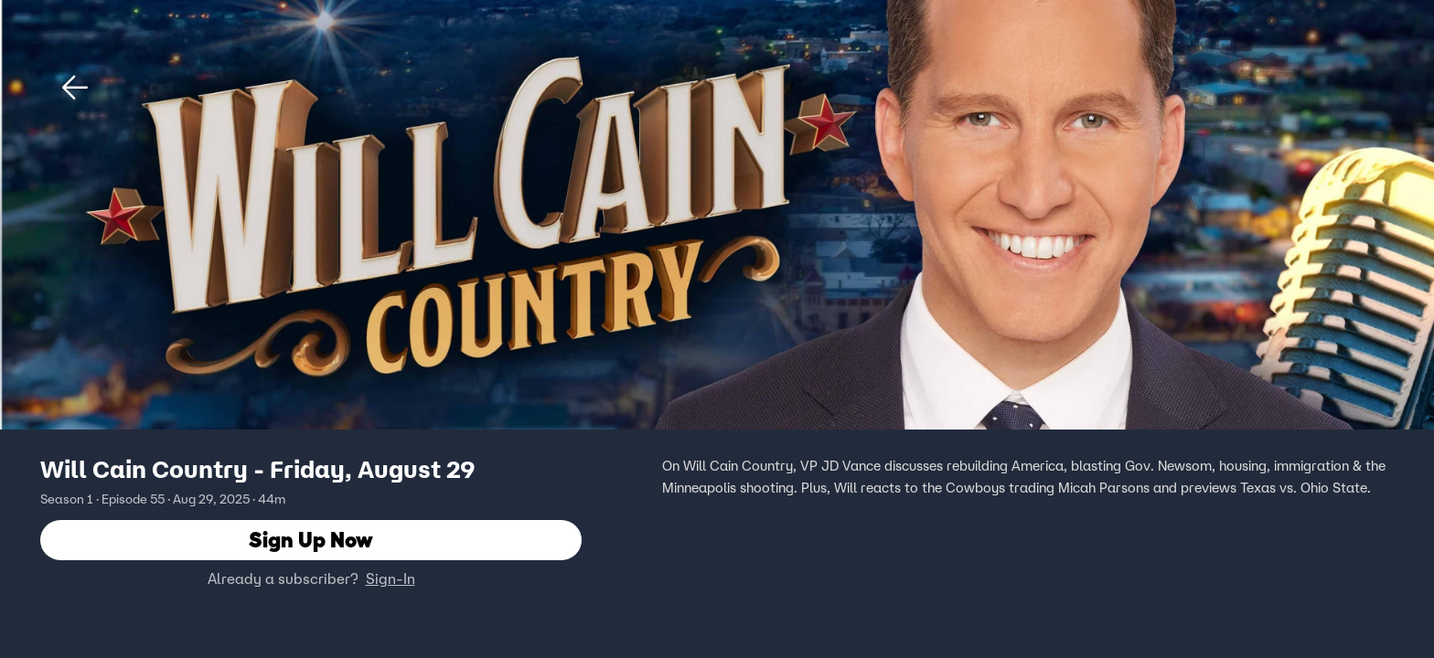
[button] (75, 87)
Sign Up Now (311, 539)
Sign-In (390, 578)
